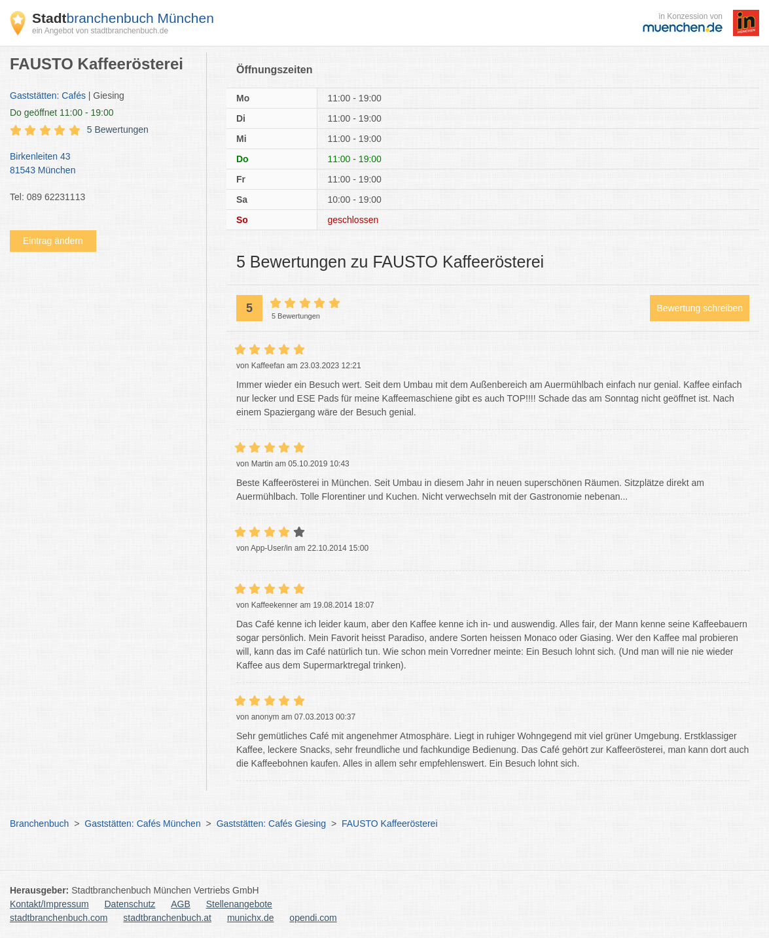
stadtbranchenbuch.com (58, 917)
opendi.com (312, 917)
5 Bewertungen (118, 129)
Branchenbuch (39, 823)
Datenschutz (130, 904)
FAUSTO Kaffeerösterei (390, 823)
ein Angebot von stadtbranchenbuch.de (100, 30)
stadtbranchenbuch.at (167, 917)
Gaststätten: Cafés (48, 95)
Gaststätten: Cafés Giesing (271, 823)
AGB (180, 904)
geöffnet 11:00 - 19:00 (62, 112)
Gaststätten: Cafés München (142, 823)
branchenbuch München (123, 18)
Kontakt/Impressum (49, 904)
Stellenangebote (239, 904)
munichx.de (250, 917)
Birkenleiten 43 (101, 164)
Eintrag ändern (53, 240)
